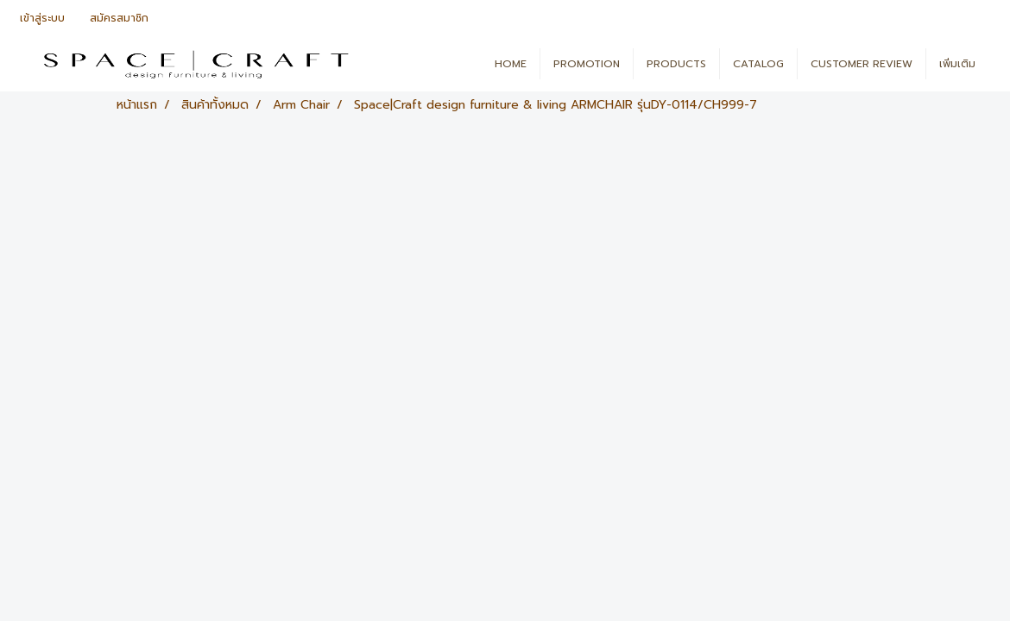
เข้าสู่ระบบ (42, 18)
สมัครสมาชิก (119, 18)
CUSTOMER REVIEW (861, 64)
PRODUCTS (676, 64)
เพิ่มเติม (957, 64)
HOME (511, 64)
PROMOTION (586, 64)
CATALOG (758, 64)
